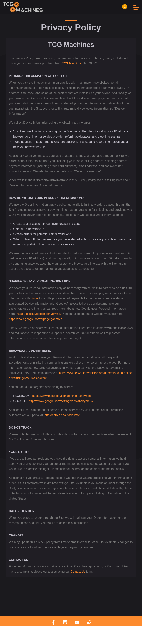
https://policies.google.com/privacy (38, 313)
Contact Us (78, 571)
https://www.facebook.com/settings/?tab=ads (61, 395)
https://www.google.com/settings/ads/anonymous (61, 401)
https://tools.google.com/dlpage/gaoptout (35, 319)
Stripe (34, 298)
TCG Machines (72, 63)
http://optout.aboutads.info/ (62, 415)
